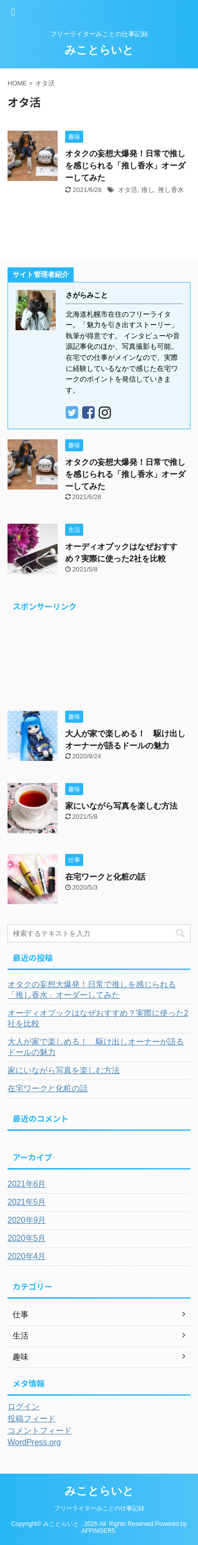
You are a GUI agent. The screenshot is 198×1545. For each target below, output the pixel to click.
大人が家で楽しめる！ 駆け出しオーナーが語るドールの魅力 (96, 1046)
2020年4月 (27, 1256)
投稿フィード (32, 1418)
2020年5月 (27, 1238)
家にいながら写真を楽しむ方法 (121, 806)
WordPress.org (34, 1442)
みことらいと (99, 50)
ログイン (24, 1406)
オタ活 (127, 190)
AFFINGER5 (98, 1530)
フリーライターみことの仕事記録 (99, 1508)
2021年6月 (27, 1184)
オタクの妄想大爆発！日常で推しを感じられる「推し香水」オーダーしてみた (125, 165)
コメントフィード (40, 1430)
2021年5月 (27, 1202)
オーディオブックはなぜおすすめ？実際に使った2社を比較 (98, 1018)
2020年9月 (27, 1220)
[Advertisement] (99, 658)
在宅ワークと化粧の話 (105, 877)
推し (147, 190)
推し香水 (171, 190)
